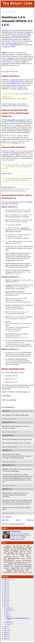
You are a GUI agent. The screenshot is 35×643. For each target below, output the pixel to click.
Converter (6, 548)
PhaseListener (8, 562)
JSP (5, 558)
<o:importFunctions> (17, 81)
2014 (5, 604)
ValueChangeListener (19, 571)
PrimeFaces (28, 562)
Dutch (7, 551)
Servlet (6, 566)
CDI (28, 546)
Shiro (11, 566)
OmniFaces (13, 400)
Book (25, 545)
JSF (22, 556)
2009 (5, 633)
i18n (17, 554)
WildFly (30, 572)
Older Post (30, 520)
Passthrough (18, 560)
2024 (5, 584)
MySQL (29, 558)
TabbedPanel (6, 568)
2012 (5, 626)
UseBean (22, 569)
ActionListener (8, 545)
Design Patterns (14, 550)
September (9, 610)
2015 (5, 602)
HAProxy (6, 46)
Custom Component (22, 548)
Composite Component (18, 547)
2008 (5, 635)
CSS (12, 548)
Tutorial (29, 568)
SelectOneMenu (19, 564)
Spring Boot (17, 566)
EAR (11, 551)
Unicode (8, 569)
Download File (23, 550)
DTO (30, 550)
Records (18, 563)
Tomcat (19, 568)
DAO (29, 548)
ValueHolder (14, 153)
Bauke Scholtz (7, 422)
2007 (5, 637)
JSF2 (7, 400)
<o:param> (5, 154)
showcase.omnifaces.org (13, 43)
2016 (5, 600)
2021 (5, 590)
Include (26, 554)
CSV (15, 548)
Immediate (21, 554)
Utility (27, 569)
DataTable (6, 550)
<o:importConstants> (16, 80)
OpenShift (13, 45)
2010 (5, 631)
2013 (5, 606)
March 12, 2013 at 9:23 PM (9, 432)
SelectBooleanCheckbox (8, 564)
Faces (16, 553)
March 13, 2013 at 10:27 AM (9, 447)
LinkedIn (23, 537)
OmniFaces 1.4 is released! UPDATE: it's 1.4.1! (18, 618)
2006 (5, 639)
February (8, 622)
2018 (5, 596)
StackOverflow (26, 566)
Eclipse (15, 551)
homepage (4, 63)
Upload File (15, 569)
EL (24, 551)
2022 (5, 588)
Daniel (4, 411)
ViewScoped (7, 572)
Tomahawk (12, 568)
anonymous (6, 435)
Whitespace (24, 572)
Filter (20, 553)
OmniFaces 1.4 (5, 30)
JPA (18, 556)
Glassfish (29, 553)
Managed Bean (14, 558)
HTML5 (13, 554)
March (7, 616)
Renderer (24, 563)
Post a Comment (6, 517)
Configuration (28, 547)
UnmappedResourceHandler (16, 120)
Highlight (8, 554)
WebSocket (15, 572)
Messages (23, 558)
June (7, 614)
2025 (5, 582)
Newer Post (5, 520)
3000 (5, 580)
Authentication (19, 545)
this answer (15, 471)
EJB (21, 551)
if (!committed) (9, 58)
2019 (5, 594)
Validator (9, 571)
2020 (5, 592)
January (8, 624)
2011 (5, 628)
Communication (7, 547)
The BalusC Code (17, 3)
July (7, 612)
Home (18, 520)
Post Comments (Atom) (17, 524)
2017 (5, 598)
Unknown (5, 450)
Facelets (11, 553)
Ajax (13, 546)
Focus (25, 553)
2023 (5, 586)
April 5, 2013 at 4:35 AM (8, 462)
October (8, 608)
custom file (20, 89)
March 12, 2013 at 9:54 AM (9, 419)
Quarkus (10, 563)
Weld (20, 572)
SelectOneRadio (28, 564)
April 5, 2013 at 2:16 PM (8, 513)
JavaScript (7, 556)
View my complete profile (17, 539)
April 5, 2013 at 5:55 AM (8, 485)
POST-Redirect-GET (19, 562)
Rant (14, 563)
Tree (24, 568)
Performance (26, 560)
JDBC (14, 556)
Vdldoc (27, 571)
